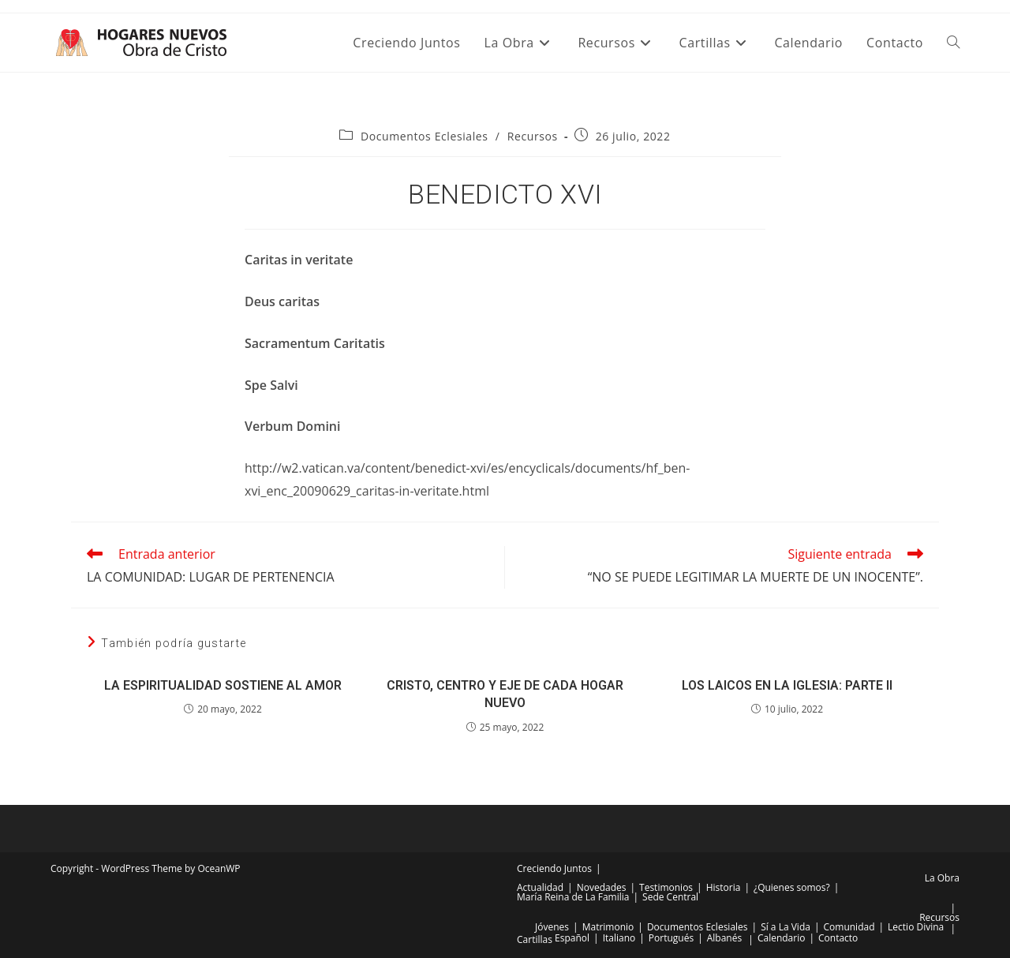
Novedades (602, 887)
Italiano (619, 938)
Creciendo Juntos (554, 868)
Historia (723, 887)
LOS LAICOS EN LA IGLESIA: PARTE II (787, 685)
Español (572, 938)
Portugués (671, 938)
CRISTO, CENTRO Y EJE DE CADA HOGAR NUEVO (505, 694)
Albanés (724, 938)
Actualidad (540, 887)
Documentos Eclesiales (424, 136)
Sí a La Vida (785, 927)
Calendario (782, 938)
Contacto (838, 938)
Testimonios (666, 887)
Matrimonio (608, 927)
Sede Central (670, 897)
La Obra (942, 878)
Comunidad (849, 927)
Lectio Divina (916, 927)
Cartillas (534, 939)
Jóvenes (552, 927)
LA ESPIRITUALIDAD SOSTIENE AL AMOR (223, 685)
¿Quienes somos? (792, 887)
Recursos (532, 136)
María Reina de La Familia (573, 897)
